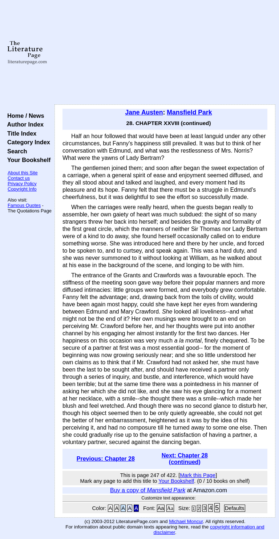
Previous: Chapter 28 (106, 459)
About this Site (23, 172)
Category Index (27, 142)
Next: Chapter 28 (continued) (185, 458)
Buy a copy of (147, 490)
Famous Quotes (24, 205)
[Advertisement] (165, 52)
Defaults (234, 508)
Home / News (24, 115)
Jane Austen (144, 112)
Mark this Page (197, 475)
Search (15, 151)
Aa (161, 508)
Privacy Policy (22, 183)
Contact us (19, 178)
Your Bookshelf (27, 160)
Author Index (24, 124)
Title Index (20, 133)
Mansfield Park (189, 112)
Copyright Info (22, 189)
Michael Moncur (186, 521)
